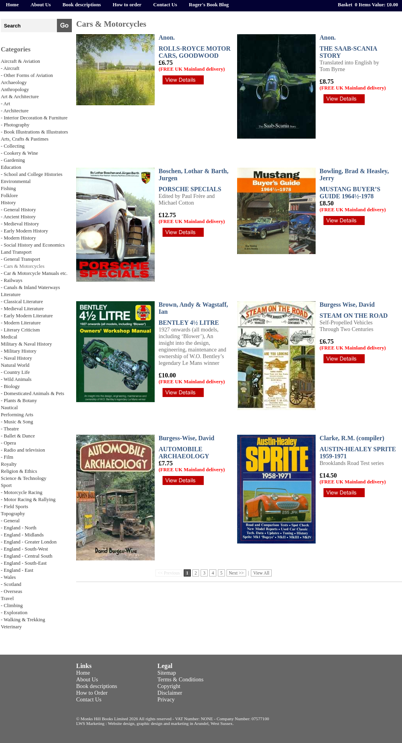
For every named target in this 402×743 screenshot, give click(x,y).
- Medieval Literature (22, 308)
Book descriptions (81, 4)
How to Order (92, 693)
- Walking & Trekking (23, 619)
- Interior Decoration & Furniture (34, 118)
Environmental (16, 181)
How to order (127, 4)
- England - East (17, 570)
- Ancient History (18, 217)
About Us (41, 4)
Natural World (15, 365)
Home (12, 4)
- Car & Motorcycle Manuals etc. (34, 273)
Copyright (168, 686)
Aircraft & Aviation (20, 61)
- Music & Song (17, 422)
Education (11, 167)
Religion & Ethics (19, 471)
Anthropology (15, 89)
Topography (13, 513)
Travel (7, 598)
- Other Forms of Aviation (27, 75)
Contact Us (165, 4)
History (8, 202)
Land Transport (16, 252)
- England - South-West (24, 549)
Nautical (9, 407)
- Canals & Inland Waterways (30, 287)
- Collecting (13, 146)
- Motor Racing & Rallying (28, 499)
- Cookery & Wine (19, 153)
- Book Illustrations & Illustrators (34, 132)
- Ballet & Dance (18, 436)
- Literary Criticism (20, 330)
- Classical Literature (22, 301)
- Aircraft (10, 68)
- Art (5, 103)
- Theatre (10, 429)
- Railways (11, 280)
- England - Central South (27, 556)
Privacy (166, 699)
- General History (18, 209)
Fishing (8, 188)
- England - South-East (24, 563)
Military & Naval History (26, 344)
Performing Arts (17, 414)
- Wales (8, 577)
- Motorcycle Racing (21, 492)
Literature (10, 294)
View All (261, 573)
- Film (7, 457)
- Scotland (11, 584)
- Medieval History (20, 224)
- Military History (19, 351)
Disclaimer (169, 693)
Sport (6, 485)
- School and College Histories (31, 174)
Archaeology (14, 82)
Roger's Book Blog (209, 4)
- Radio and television (23, 450)
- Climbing (12, 605)
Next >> (236, 573)
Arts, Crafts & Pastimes (25, 139)
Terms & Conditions (180, 679)
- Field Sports (14, 506)
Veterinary (11, 627)
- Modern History (18, 238)
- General (10, 520)
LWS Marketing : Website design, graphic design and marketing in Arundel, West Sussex (154, 723)
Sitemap (166, 673)
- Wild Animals (16, 379)
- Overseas (11, 591)
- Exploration (14, 612)
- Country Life (15, 372)
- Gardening (13, 160)
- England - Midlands (22, 535)
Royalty (9, 464)
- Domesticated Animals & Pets (32, 393)
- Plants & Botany (19, 400)
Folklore (9, 195)
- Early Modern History (24, 231)
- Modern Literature (21, 323)
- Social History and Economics (33, 245)
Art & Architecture (20, 96)
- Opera (8, 443)
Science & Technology (23, 478)
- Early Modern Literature (27, 315)
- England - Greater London (29, 542)
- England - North (19, 528)
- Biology (10, 386)
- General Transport (20, 259)
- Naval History (16, 358)
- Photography (15, 125)
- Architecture (15, 110)
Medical (9, 337)
